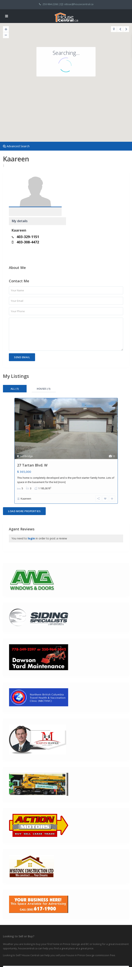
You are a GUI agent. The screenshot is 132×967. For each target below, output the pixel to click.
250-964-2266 (50, 4)
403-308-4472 (85, 201)
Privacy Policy (10, 955)
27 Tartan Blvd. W (32, 425)
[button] (68, 79)
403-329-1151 (85, 195)
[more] (62, 441)
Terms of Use (10, 962)
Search (66, 941)
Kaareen (76, 189)
